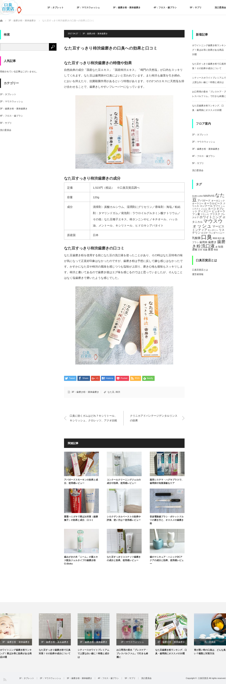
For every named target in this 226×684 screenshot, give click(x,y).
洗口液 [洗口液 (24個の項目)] (208, 246)
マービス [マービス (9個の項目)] (218, 226)
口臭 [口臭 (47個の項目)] (206, 237)
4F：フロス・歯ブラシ (165, 7)
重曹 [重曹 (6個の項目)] (210, 249)
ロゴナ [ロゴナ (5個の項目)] (204, 233)
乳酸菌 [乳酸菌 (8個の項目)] (196, 237)
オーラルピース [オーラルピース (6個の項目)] (213, 203)
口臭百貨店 (203, 678)
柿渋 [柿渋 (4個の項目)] (220, 238)
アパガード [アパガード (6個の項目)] (204, 200)
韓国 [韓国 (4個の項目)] (216, 250)
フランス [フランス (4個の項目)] (205, 214)
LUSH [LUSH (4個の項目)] (200, 196)
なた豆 (111, 392)
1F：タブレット (55, 7)
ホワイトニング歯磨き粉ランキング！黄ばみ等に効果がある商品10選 (209, 50)
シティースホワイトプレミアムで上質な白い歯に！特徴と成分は (93, 653)
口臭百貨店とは (200, 269)
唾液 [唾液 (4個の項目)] (215, 238)
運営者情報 (197, 274)
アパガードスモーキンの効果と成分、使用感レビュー (81, 481)
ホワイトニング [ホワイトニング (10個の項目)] (210, 217)
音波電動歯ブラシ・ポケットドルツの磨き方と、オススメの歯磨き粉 (167, 520)
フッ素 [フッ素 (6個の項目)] (196, 214)
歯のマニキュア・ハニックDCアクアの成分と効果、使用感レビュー (167, 560)
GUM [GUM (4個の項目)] (194, 196)
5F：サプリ (196, 7)
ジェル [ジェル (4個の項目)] (204, 209)
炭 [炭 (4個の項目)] (216, 247)
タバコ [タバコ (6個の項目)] (212, 208)
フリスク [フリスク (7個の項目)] (215, 214)
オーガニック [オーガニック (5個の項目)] (218, 200)
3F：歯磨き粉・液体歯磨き (126, 7)
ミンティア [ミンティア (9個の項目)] (199, 229)
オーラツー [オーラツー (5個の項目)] (197, 203)
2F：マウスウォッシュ (88, 7)
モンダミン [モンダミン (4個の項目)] (213, 230)
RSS (4, 679)
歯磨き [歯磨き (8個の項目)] (212, 242)
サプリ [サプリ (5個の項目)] (216, 206)
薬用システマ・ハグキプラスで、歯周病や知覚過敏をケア (167, 481)
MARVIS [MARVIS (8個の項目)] (209, 195)
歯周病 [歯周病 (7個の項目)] (203, 242)
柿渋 (118, 392)
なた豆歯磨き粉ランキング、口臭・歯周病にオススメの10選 (171, 652)
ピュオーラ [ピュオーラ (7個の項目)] (218, 211)
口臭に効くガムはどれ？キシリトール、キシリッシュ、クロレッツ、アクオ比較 (93, 418)
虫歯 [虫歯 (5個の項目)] (205, 249)
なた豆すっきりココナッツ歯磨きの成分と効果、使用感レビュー (124, 559)
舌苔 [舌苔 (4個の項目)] (200, 250)
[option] (19, 636)
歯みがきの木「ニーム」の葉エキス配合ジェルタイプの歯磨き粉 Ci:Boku (81, 560)
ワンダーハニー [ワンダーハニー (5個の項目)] (216, 233)
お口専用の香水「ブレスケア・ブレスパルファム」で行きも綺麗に (132, 653)
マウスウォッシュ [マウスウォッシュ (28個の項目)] (207, 223)
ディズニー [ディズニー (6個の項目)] (204, 211)
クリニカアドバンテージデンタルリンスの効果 (153, 418)
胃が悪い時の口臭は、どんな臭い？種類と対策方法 (210, 652)
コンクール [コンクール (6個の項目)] (206, 205)
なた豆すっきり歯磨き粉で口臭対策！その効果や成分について (54, 652)
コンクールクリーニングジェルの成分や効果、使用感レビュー (124, 481)
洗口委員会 (220, 7)
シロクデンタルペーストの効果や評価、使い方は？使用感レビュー (124, 518)
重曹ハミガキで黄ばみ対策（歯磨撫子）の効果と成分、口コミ (81, 518)
